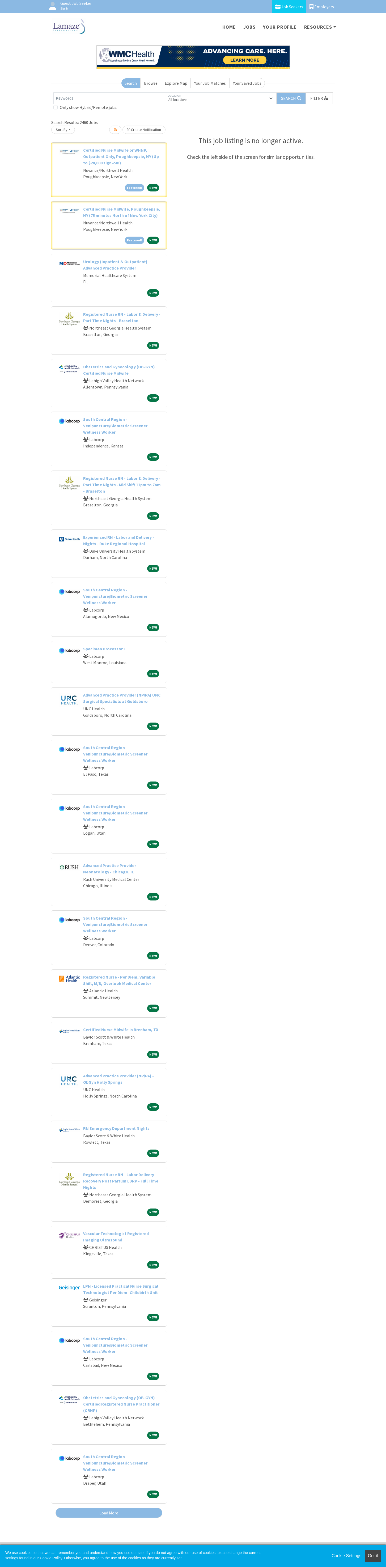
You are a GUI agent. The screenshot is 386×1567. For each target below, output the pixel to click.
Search (131, 83)
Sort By (61, 129)
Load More (108, 1512)
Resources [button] (318, 27)
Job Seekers (289, 6)
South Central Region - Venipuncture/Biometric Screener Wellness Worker (115, 426)
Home (229, 27)
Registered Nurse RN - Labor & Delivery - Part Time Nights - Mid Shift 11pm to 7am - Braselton (122, 485)
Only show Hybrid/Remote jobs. (88, 107)
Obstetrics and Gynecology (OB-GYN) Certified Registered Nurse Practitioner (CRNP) (121, 1404)
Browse (151, 83)
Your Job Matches (210, 83)
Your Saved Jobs (247, 83)
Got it (373, 1555)
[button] (319, 98)
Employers (321, 6)
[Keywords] (109, 98)
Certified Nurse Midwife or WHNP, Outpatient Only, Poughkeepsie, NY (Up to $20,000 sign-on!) (121, 156)
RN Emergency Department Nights (116, 1128)
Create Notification (144, 129)
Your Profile (280, 27)
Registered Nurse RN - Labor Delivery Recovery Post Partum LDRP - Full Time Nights (120, 1181)
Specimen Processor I (104, 648)
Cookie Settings (346, 1555)
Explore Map (176, 83)
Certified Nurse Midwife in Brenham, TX (120, 1029)
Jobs (249, 27)
